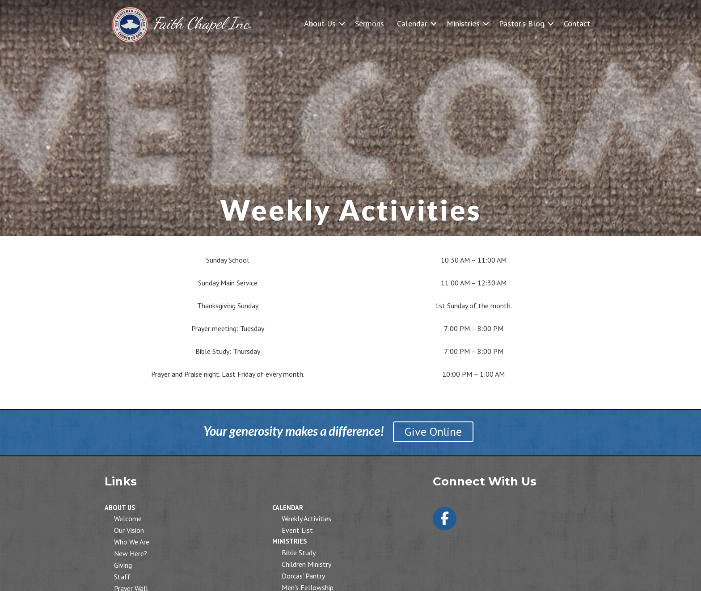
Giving (123, 565)
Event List (297, 530)
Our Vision (129, 530)
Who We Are (131, 541)
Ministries (463, 23)
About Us (320, 23)
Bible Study (299, 552)
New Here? (130, 553)
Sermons (369, 23)
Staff (122, 576)
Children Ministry (306, 564)
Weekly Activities (306, 518)
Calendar (412, 23)
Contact (577, 23)
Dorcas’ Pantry (303, 575)
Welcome (128, 518)
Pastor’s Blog (522, 23)
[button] (342, 23)
